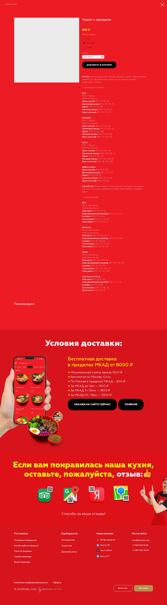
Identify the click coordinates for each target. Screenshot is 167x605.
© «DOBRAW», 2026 (25, 589)
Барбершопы (69, 534)
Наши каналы (104, 534)
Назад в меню (11, 4)
